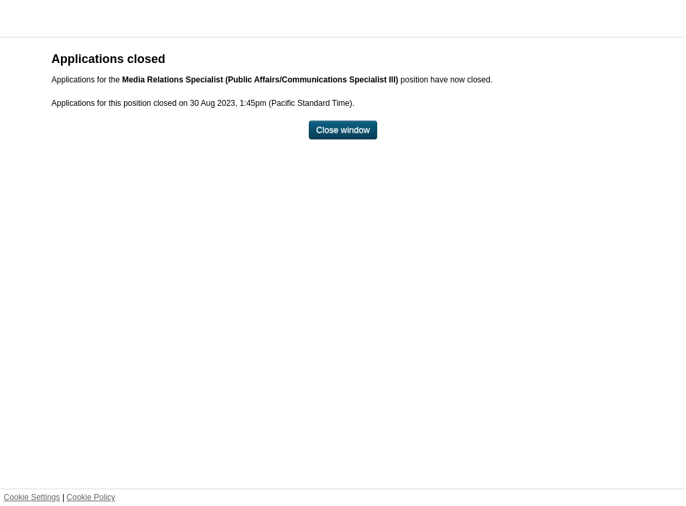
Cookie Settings (32, 497)
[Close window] (343, 130)
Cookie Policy (90, 497)
